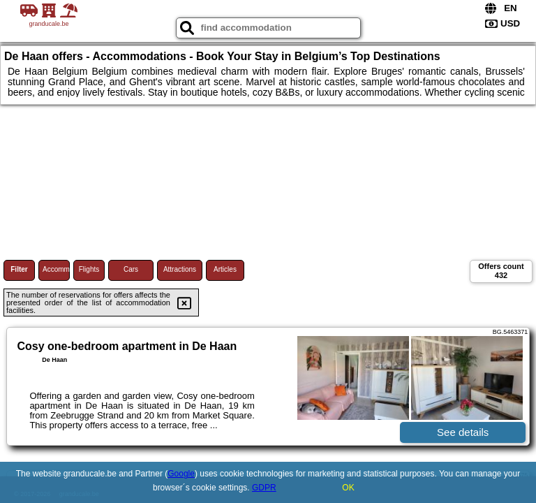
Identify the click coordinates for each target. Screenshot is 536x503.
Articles (225, 269)
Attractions (179, 269)
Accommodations (56, 269)
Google (181, 474)
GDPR (264, 488)
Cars (131, 269)
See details (463, 432)
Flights (89, 269)
